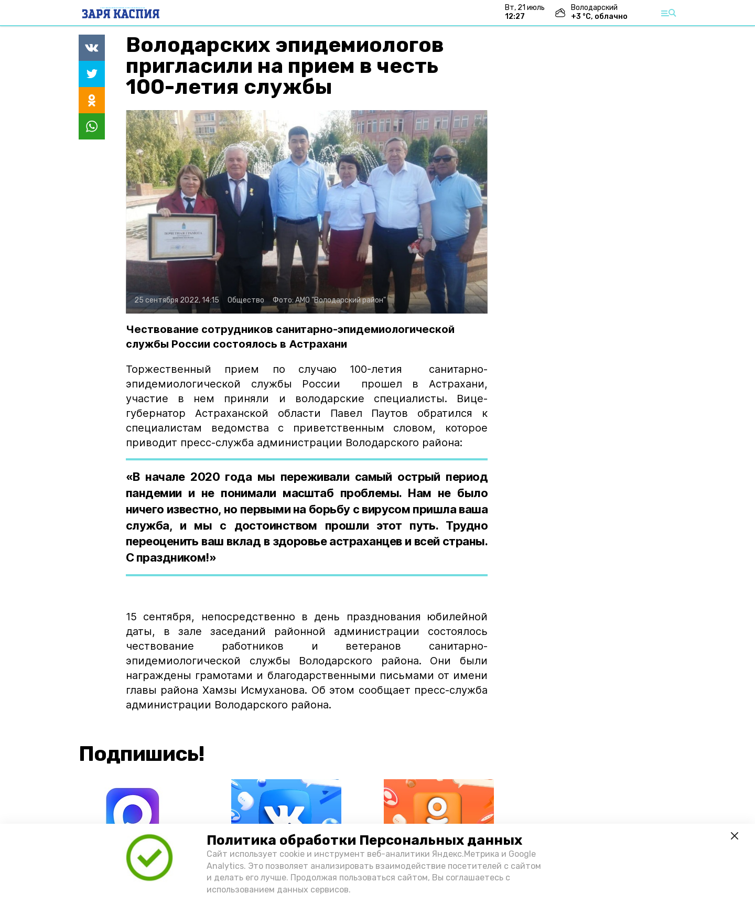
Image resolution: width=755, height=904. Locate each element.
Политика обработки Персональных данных (364, 840)
